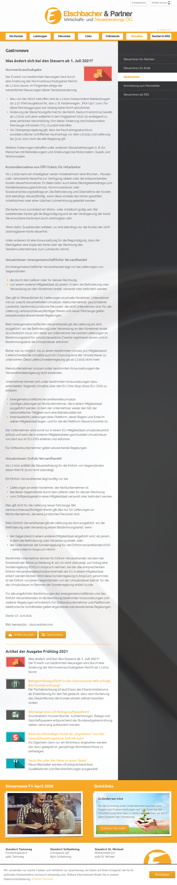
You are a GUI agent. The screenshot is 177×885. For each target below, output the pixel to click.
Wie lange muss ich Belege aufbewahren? (58, 712)
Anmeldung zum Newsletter (142, 85)
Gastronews (131, 77)
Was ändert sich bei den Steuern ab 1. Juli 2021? (63, 659)
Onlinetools (112, 36)
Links (88, 36)
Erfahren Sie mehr (113, 828)
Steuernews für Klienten (139, 59)
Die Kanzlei (16, 36)
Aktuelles (137, 36)
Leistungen (40, 36)
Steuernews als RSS (136, 94)
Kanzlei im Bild (161, 36)
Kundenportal (139, 2)
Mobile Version (159, 2)
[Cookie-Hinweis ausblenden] (162, 874)
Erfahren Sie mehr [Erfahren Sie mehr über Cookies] (42, 879)
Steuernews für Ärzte (137, 68)
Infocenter (64, 36)
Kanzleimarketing (164, 30)
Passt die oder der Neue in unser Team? (57, 760)
